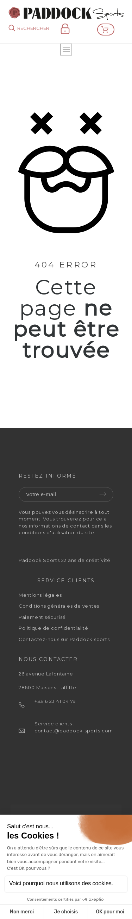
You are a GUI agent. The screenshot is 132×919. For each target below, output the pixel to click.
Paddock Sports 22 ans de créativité (65, 560)
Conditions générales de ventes (59, 606)
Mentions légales (40, 595)
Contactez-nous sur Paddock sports (64, 639)
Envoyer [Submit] (102, 494)
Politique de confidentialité (53, 628)
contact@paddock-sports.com (73, 730)
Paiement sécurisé (42, 617)
